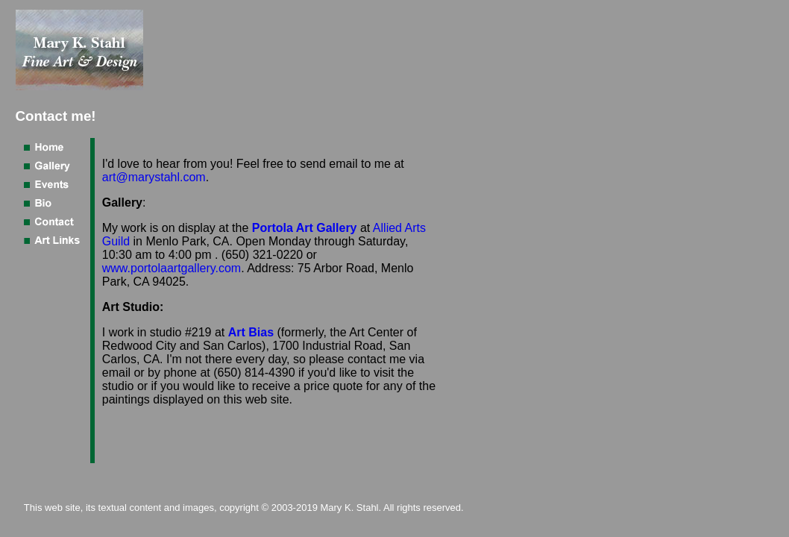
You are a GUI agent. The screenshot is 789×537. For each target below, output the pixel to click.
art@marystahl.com (154, 177)
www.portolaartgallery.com (171, 268)
